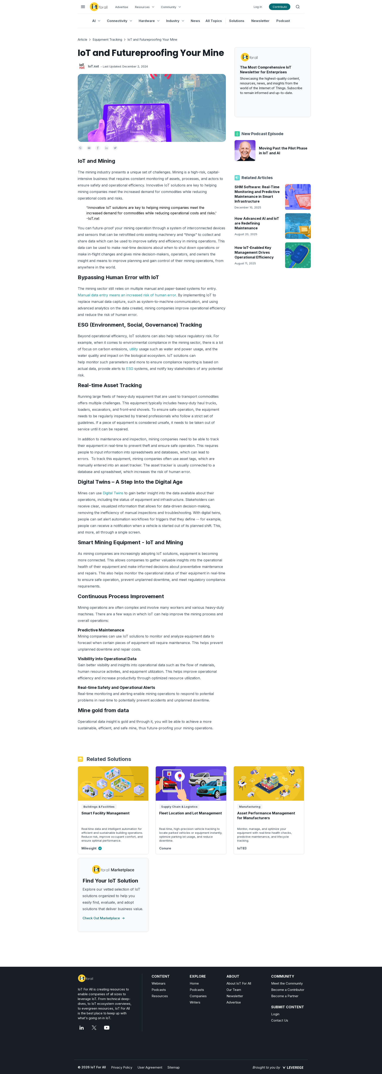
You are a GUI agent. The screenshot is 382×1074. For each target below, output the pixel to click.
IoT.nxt (93, 66)
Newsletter (260, 21)
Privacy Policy (121, 1067)
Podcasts (159, 990)
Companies (198, 996)
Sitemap (173, 1067)
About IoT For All (238, 983)
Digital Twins (113, 493)
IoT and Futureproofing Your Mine (152, 39)
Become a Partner (284, 996)
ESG (129, 368)
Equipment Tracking (107, 39)
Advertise (121, 7)
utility (133, 349)
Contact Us (279, 1020)
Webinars (159, 983)
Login (275, 1014)
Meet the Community (287, 983)
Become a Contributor (287, 990)
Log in (258, 6)
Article (82, 39)
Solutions (236, 21)
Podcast (283, 21)
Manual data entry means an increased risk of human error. (127, 295)
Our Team (233, 990)
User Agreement (149, 1067)
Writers (195, 1002)
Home (194, 983)
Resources (160, 996)
